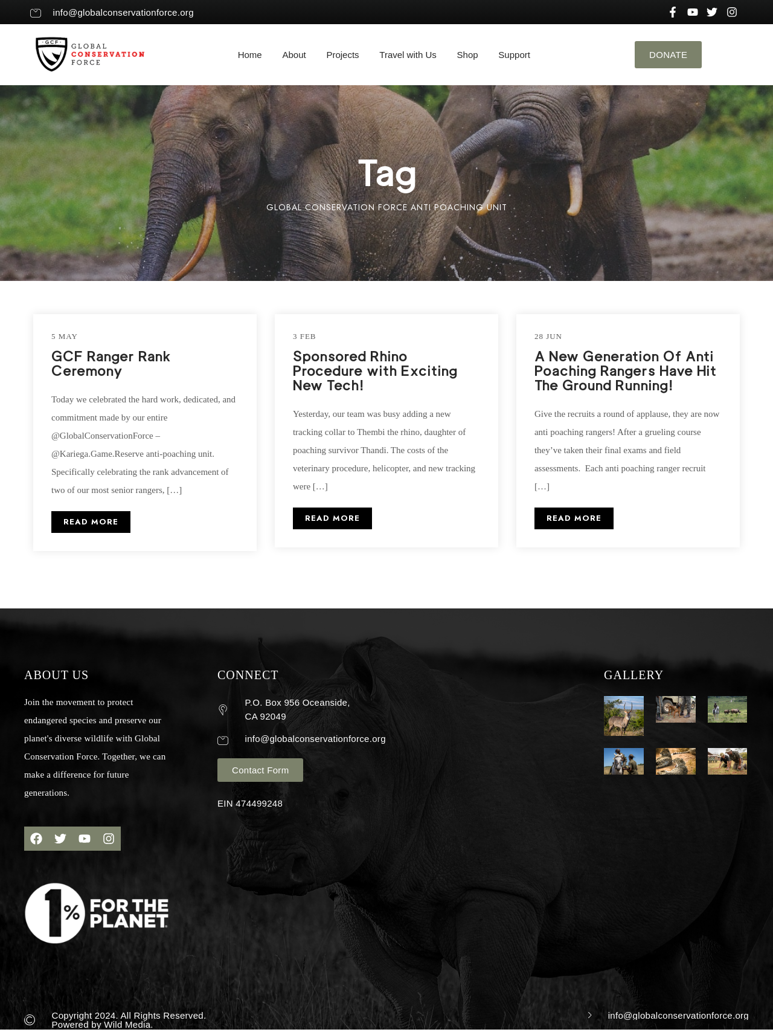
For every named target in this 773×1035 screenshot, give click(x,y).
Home (250, 55)
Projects (342, 55)
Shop (467, 55)
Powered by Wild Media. (102, 1024)
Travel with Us (407, 55)
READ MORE (90, 521)
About (294, 55)
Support (514, 55)
